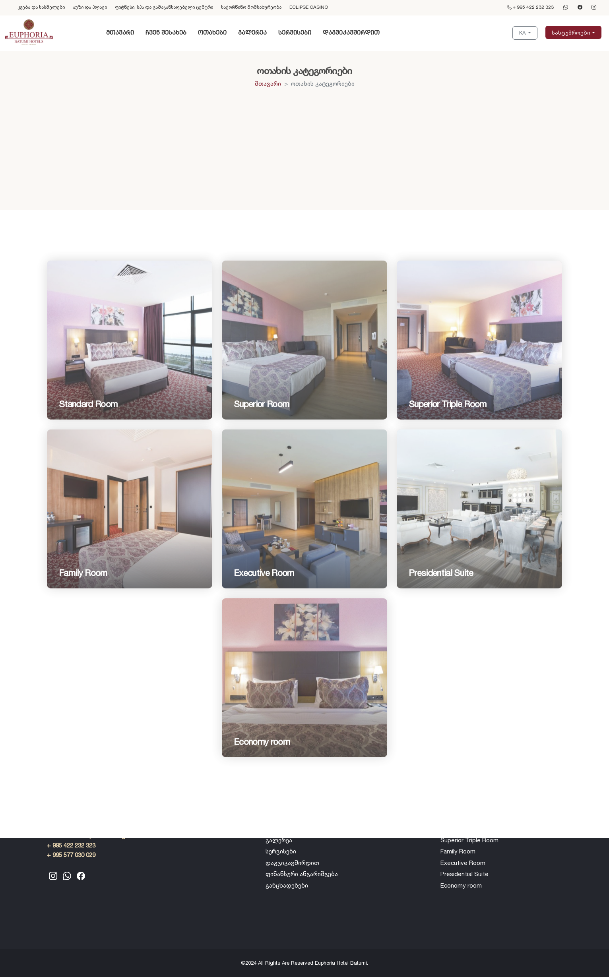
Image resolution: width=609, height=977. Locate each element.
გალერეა (252, 32)
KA (523, 32)
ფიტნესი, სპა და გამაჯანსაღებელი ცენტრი (164, 7)
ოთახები (212, 32)
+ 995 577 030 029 (71, 855)
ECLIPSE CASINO (308, 7)
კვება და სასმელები (41, 7)
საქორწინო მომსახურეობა (251, 7)
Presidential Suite (464, 874)
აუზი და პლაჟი (90, 7)
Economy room (461, 885)
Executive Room (462, 863)
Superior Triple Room (469, 840)
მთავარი (120, 32)
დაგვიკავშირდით (351, 32)
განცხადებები (287, 885)
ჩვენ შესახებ (165, 32)
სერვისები (294, 32)
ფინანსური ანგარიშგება (302, 874)
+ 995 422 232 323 (530, 7)
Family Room (457, 851)
